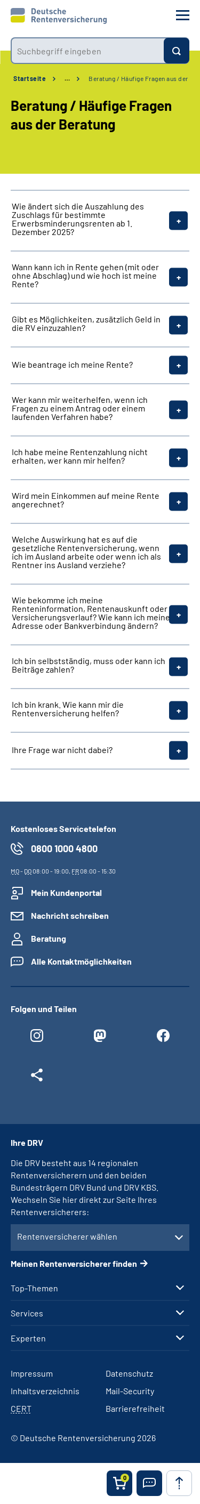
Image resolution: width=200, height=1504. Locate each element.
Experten (28, 1338)
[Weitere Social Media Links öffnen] (37, 1077)
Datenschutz (129, 1373)
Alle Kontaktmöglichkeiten (81, 961)
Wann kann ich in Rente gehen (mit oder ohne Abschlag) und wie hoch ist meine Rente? (85, 275)
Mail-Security (130, 1391)
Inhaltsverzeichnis (45, 1391)
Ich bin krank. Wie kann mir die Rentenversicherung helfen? (68, 708)
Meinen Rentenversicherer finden (74, 1263)
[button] (149, 1483)
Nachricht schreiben (70, 915)
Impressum (32, 1373)
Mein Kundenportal (66, 892)
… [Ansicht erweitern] (67, 78)
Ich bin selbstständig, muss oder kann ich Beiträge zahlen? (88, 665)
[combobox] (87, 50)
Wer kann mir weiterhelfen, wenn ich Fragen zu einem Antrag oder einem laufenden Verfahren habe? (80, 408)
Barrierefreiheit (135, 1408)
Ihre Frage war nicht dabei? (62, 750)
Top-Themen (34, 1288)
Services (27, 1313)
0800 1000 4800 (64, 848)
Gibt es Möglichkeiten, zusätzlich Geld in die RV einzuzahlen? (86, 323)
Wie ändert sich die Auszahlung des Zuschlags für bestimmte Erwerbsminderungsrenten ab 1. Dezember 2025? (78, 219)
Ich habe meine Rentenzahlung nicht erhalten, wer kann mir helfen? (80, 456)
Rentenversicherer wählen (67, 1236)
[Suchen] (176, 50)
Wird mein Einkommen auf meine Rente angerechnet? (85, 499)
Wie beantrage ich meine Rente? (72, 364)
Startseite (29, 78)
